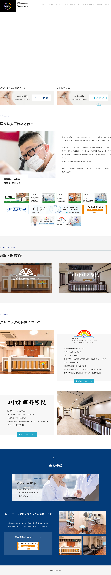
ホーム (49, 4)
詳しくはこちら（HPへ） (86, 381)
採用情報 (100, 4)
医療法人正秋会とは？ (60, 4)
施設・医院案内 (73, 4)
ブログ (107, 4)
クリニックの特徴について (88, 4)
